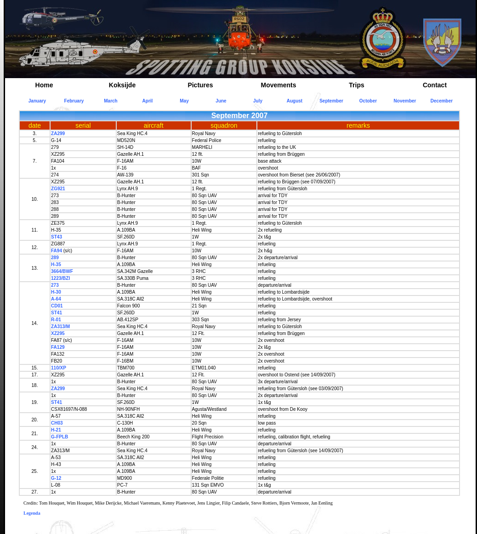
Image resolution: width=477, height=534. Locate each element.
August (294, 100)
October (368, 100)
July (257, 100)
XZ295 (57, 333)
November (405, 100)
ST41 (56, 312)
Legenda (31, 513)
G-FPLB (59, 436)
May (184, 100)
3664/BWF (62, 271)
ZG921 (58, 188)
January (37, 100)
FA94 (56, 250)
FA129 (57, 347)
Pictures (200, 85)
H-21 (56, 429)
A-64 (56, 298)
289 (55, 257)
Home (44, 85)
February (74, 100)
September (331, 100)
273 (55, 285)
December (442, 100)
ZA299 (58, 133)
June (221, 100)
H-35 (56, 264)
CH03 (57, 423)
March (110, 100)
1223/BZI (60, 278)
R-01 (56, 319)
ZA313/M (60, 326)
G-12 (56, 478)
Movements (278, 85)
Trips (356, 85)
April (147, 100)
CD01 (57, 305)
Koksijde (122, 85)
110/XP (58, 367)
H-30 (56, 292)
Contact (435, 85)
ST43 (56, 236)
